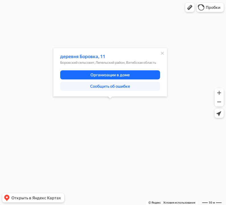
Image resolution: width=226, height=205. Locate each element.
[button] (189, 7)
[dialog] (110, 72)
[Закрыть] (162, 53)
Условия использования (179, 202)
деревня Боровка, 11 (82, 56)
